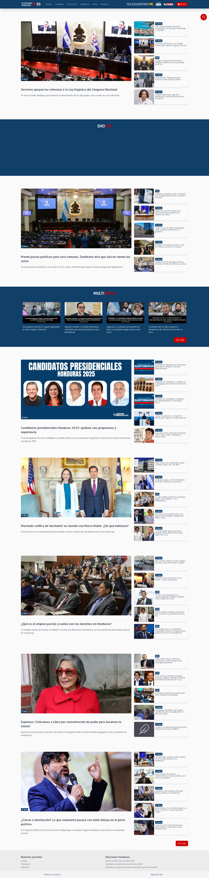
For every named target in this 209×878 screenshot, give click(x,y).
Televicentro (25, 864)
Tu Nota (24, 861)
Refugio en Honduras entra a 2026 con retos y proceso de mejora (169, 246)
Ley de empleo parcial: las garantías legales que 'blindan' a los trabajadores (170, 499)
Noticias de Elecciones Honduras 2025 (120, 861)
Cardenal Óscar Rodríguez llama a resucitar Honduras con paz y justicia (170, 263)
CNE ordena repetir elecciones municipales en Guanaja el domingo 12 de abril (170, 28)
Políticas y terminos (52, 874)
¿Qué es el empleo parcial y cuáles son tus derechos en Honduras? (66, 624)
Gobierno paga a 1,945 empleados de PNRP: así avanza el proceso (170, 481)
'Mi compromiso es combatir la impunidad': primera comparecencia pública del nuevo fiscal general (170, 631)
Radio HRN (25, 867)
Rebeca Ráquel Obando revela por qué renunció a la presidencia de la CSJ (170, 614)
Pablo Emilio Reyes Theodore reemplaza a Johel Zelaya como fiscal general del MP (168, 661)
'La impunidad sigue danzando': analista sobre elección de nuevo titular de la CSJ (169, 533)
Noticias (49, 4)
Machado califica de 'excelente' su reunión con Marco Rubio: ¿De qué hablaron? (75, 526)
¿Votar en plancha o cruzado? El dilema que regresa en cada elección (170, 417)
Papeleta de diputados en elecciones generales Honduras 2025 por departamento (170, 366)
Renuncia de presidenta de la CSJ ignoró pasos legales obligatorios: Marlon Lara (169, 516)
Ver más (180, 339)
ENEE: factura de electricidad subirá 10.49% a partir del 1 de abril (169, 464)
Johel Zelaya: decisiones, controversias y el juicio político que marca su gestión (170, 776)
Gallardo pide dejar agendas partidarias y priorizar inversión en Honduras (169, 96)
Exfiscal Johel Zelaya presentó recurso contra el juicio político (168, 78)
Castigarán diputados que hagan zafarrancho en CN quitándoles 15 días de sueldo (169, 712)
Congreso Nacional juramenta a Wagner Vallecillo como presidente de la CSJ (169, 62)
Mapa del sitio (157, 874)
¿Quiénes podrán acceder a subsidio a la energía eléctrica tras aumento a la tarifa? (170, 195)
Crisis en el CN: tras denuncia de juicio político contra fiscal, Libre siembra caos (168, 827)
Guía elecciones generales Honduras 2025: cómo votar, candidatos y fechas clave (170, 435)
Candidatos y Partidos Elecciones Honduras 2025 (124, 864)
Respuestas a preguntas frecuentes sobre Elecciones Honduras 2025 (131, 867)
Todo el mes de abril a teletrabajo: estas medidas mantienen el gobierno (170, 230)
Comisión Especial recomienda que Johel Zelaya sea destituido (170, 694)
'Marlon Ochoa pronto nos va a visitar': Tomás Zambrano (168, 579)
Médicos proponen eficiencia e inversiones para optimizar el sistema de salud (168, 213)
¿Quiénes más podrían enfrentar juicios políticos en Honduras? (169, 792)
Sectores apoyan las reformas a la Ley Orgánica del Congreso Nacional (69, 89)
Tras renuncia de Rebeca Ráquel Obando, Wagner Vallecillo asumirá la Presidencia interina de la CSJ (170, 678)
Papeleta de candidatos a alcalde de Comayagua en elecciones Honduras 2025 (170, 384)
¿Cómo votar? (72, 4)
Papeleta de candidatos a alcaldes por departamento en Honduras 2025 (169, 401)
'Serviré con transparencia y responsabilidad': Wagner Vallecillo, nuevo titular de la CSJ (170, 597)
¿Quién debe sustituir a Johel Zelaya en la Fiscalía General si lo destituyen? (170, 759)
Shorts (95, 4)
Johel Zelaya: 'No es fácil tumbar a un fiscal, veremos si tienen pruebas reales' (171, 810)
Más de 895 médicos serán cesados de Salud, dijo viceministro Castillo (170, 562)
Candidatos (59, 4)
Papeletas (104, 4)
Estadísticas (85, 4)
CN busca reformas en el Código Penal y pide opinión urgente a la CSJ (170, 44)
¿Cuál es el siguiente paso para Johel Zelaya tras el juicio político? (170, 728)
